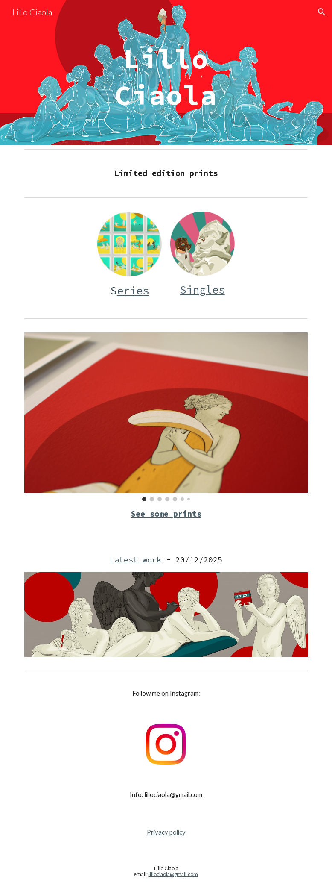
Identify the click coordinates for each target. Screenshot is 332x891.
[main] (166, 73)
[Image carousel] (166, 416)
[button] (322, 12)
